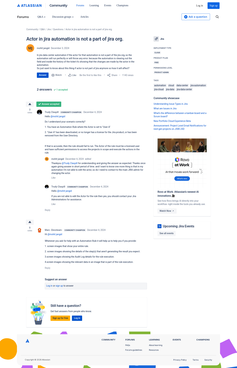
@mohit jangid (58, 116)
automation (160, 85)
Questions (58, 29)
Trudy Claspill (52, 112)
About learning (155, 345)
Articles (84, 16)
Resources (154, 350)
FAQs (127, 345)
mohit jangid (43, 48)
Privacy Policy (180, 360)
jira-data (170, 89)
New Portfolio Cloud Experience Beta (172, 121)
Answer (43, 75)
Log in (199, 5)
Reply (47, 210)
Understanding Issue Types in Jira (171, 104)
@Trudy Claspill (69, 163)
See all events (166, 233)
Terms (195, 360)
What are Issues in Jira (165, 108)
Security (208, 360)
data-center (182, 85)
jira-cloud (158, 89)
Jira (49, 29)
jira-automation (198, 85)
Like (53, 177)
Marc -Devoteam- (53, 230)
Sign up (214, 5)
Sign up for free (60, 318)
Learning (94, 5)
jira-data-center (184, 89)
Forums (80, 5)
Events (107, 5)
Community (58, 5)
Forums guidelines (133, 350)
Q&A (41, 16)
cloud (171, 85)
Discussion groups (63, 16)
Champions (122, 5)
